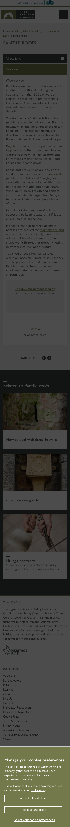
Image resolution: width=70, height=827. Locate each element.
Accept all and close (33, 798)
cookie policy (38, 790)
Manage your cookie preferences (34, 760)
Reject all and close (33, 809)
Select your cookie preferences (34, 820)
